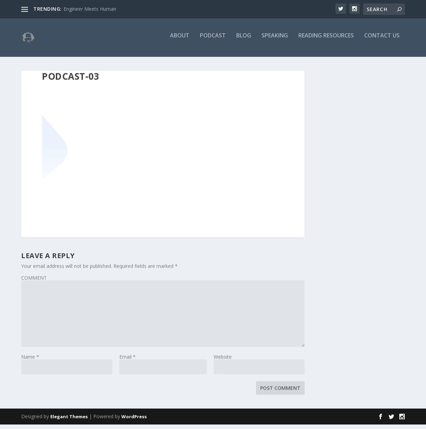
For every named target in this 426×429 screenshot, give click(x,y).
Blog (243, 40)
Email (127, 361)
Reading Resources (326, 40)
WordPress (134, 421)
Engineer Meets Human (89, 9)
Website (223, 361)
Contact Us (382, 40)
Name (30, 361)
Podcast (213, 40)
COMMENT (34, 282)
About (179, 40)
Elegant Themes (69, 421)
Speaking (275, 40)
